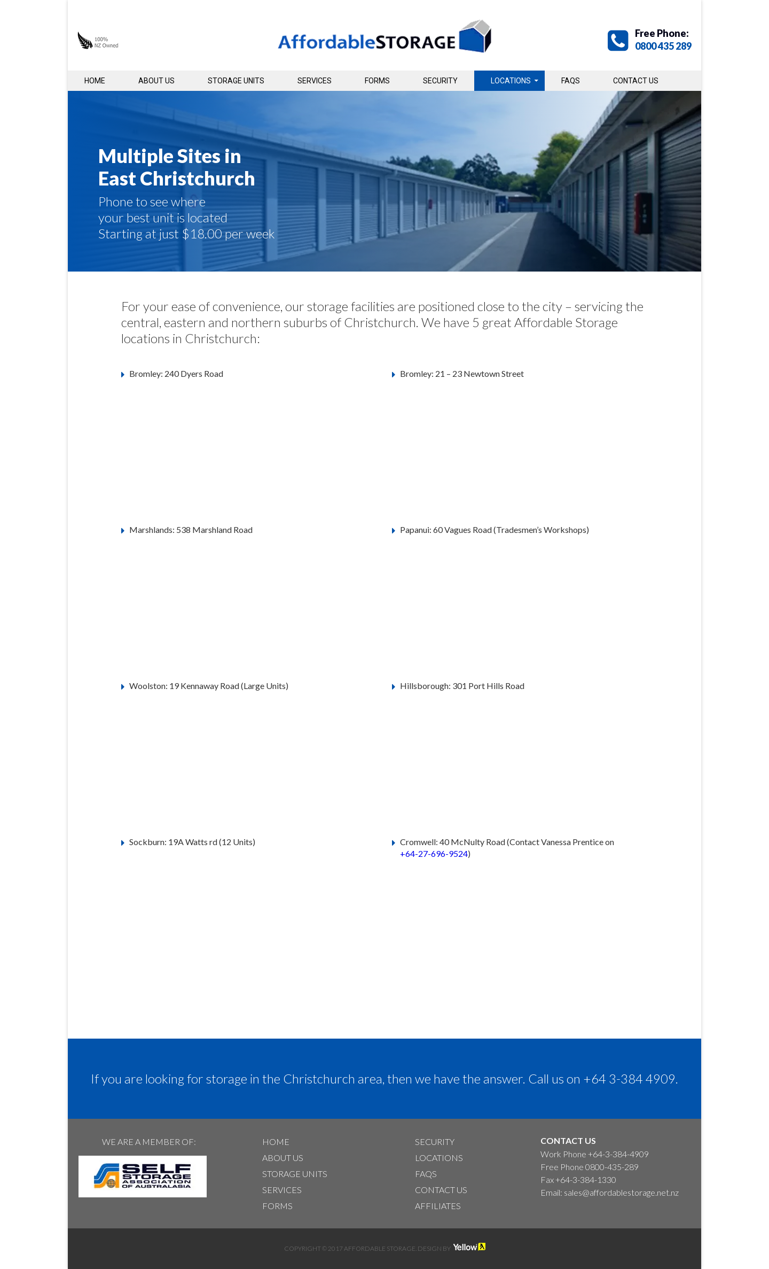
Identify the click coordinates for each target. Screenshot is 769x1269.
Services (314, 80)
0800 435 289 (663, 46)
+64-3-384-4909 (618, 1154)
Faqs (570, 80)
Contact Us (635, 80)
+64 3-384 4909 (629, 1078)
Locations (511, 80)
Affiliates (438, 1206)
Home (94, 80)
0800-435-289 (612, 1167)
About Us (156, 80)
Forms (377, 80)
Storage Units (236, 80)
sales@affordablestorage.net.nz (621, 1192)
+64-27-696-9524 (434, 853)
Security (440, 80)
